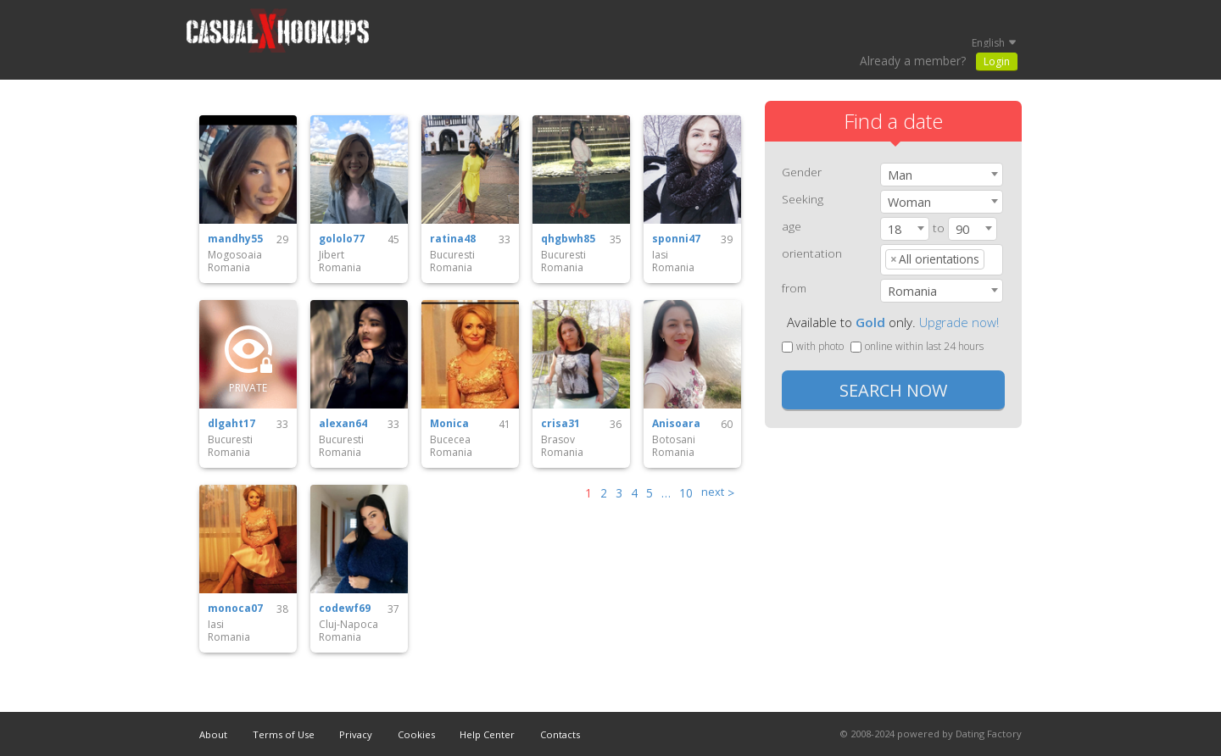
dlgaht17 (231, 424)
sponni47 (676, 239)
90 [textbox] (962, 229)
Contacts (560, 734)
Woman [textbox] (909, 202)
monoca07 (235, 608)
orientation (812, 253)
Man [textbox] (900, 175)
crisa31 (560, 424)
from (794, 288)
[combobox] (941, 174)
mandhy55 (235, 239)
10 (686, 493)
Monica (449, 424)
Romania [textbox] (912, 291)
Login (997, 61)
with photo (813, 346)
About (213, 734)
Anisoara (676, 424)
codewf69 (345, 608)
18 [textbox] (894, 229)
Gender (802, 172)
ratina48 (453, 239)
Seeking (802, 199)
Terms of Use (284, 734)
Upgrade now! (959, 322)
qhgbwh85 (568, 239)
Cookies (416, 734)
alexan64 (343, 424)
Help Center (487, 734)
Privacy (355, 734)
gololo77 (342, 239)
